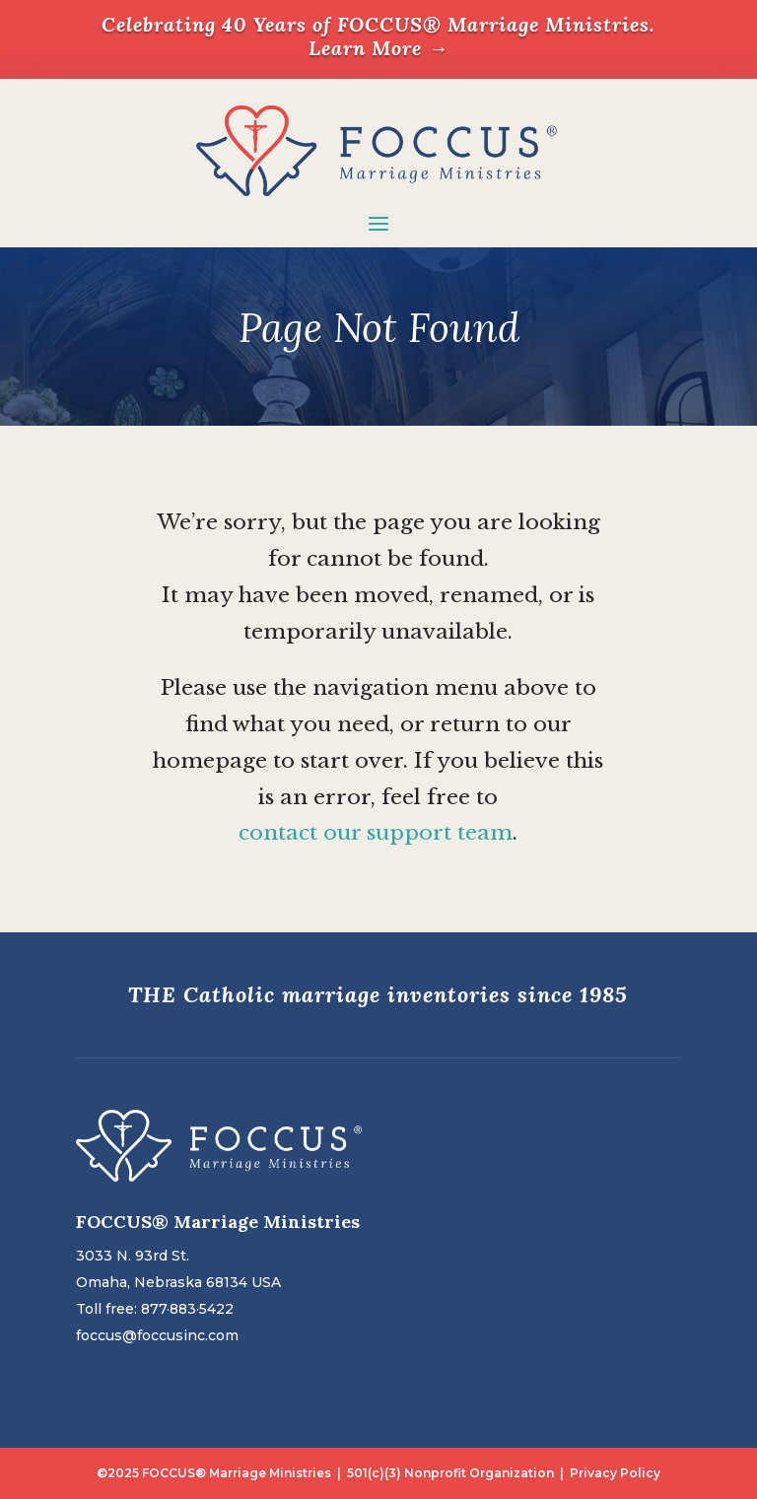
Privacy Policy (615, 1472)
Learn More (378, 47)
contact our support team (376, 833)
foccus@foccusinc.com (157, 1335)
